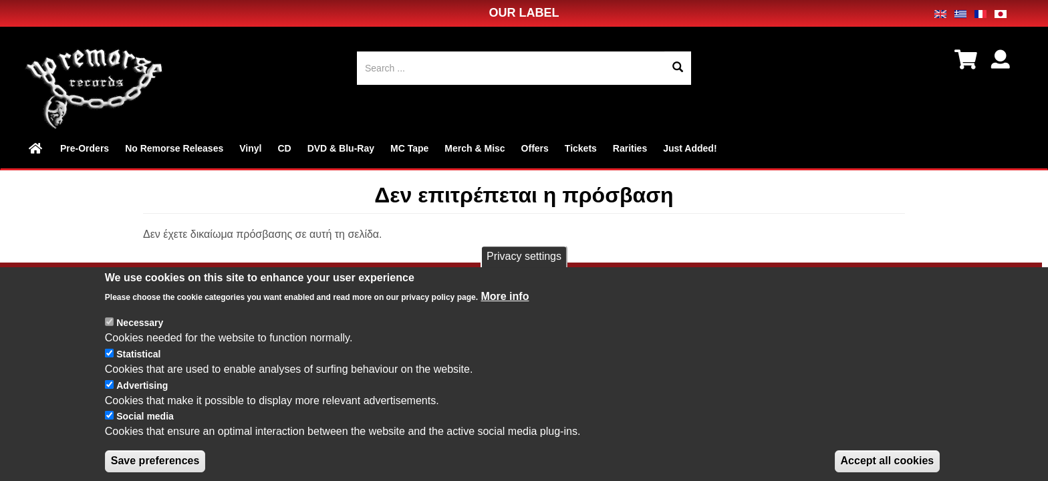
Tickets (581, 148)
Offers (535, 148)
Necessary (139, 335)
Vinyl (250, 148)
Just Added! (689, 148)
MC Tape (409, 148)
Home (36, 148)
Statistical (138, 366)
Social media (145, 429)
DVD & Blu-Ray (340, 148)
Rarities (630, 148)
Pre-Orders (84, 148)
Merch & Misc (474, 148)
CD (284, 148)
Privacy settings (524, 269)
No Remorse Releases (174, 148)
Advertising (142, 397)
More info (505, 308)
